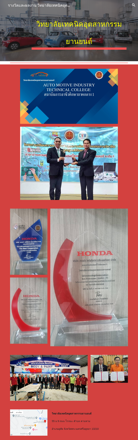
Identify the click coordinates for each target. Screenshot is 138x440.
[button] (133, 5)
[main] (79, 30)
